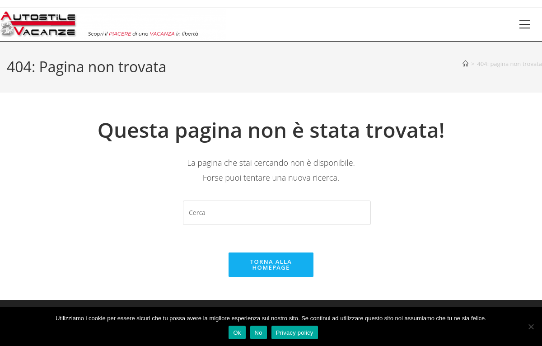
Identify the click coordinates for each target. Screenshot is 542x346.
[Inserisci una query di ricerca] (277, 213)
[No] (530, 326)
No (258, 332)
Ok (237, 332)
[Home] (465, 64)
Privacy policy (294, 332)
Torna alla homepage (271, 264)
